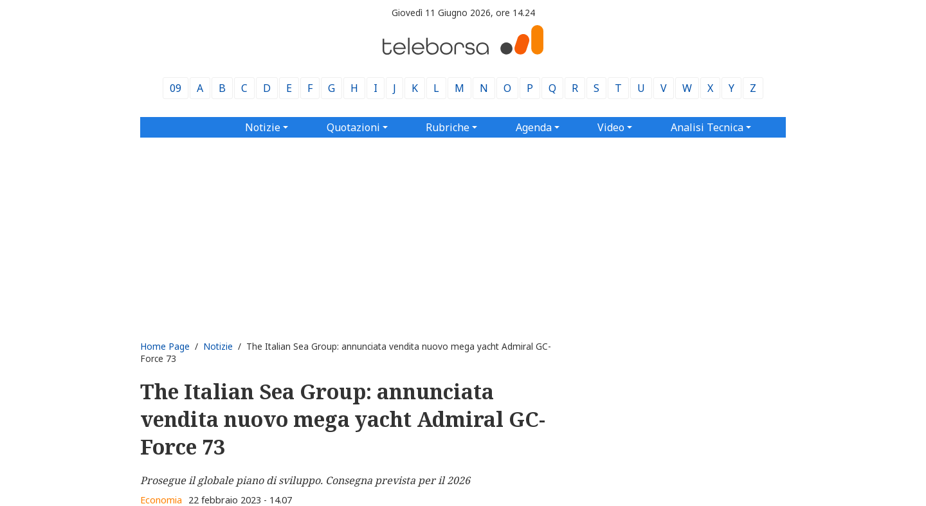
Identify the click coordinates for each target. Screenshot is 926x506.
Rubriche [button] (447, 127)
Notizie (218, 346)
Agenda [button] (534, 127)
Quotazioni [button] (353, 127)
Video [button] (610, 127)
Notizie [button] (262, 127)
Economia (161, 500)
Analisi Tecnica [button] (707, 127)
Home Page (165, 346)
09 (175, 88)
